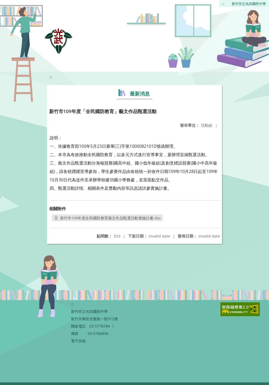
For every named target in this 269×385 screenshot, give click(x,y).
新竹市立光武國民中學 (249, 3)
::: (223, 3)
